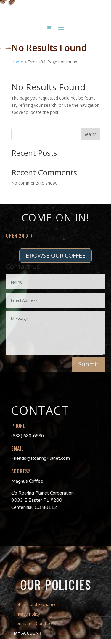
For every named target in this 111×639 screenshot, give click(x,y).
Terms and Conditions (35, 623)
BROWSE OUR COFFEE (55, 255)
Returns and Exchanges (36, 604)
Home (17, 61)
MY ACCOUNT (28, 633)
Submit (88, 364)
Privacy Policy (27, 614)
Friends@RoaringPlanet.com (40, 458)
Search (90, 134)
